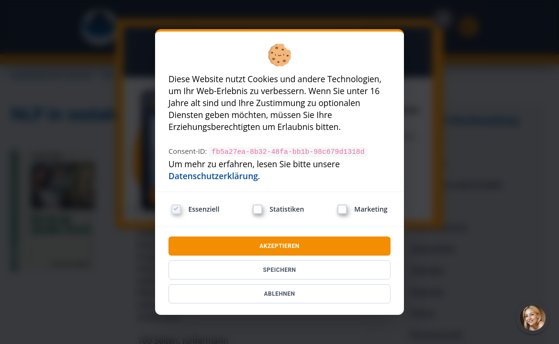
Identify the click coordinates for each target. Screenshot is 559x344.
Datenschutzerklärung (213, 175)
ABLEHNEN (279, 293)
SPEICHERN (279, 269)
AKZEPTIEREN (279, 245)
